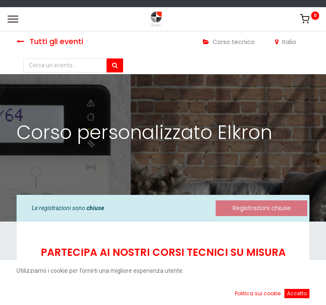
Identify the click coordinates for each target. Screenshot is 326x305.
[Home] (28, 292)
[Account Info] (298, 292)
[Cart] (208, 292)
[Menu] (13, 19)
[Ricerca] (118, 292)
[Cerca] (115, 65)
